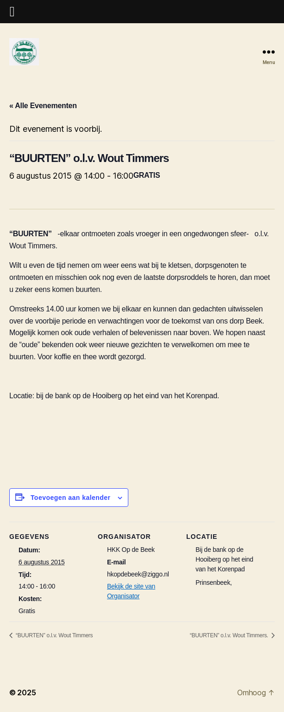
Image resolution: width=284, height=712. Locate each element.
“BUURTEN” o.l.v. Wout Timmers (53, 635)
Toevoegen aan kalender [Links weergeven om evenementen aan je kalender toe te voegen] (71, 497)
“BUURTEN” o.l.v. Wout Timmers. (230, 635)
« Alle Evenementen (43, 106)
